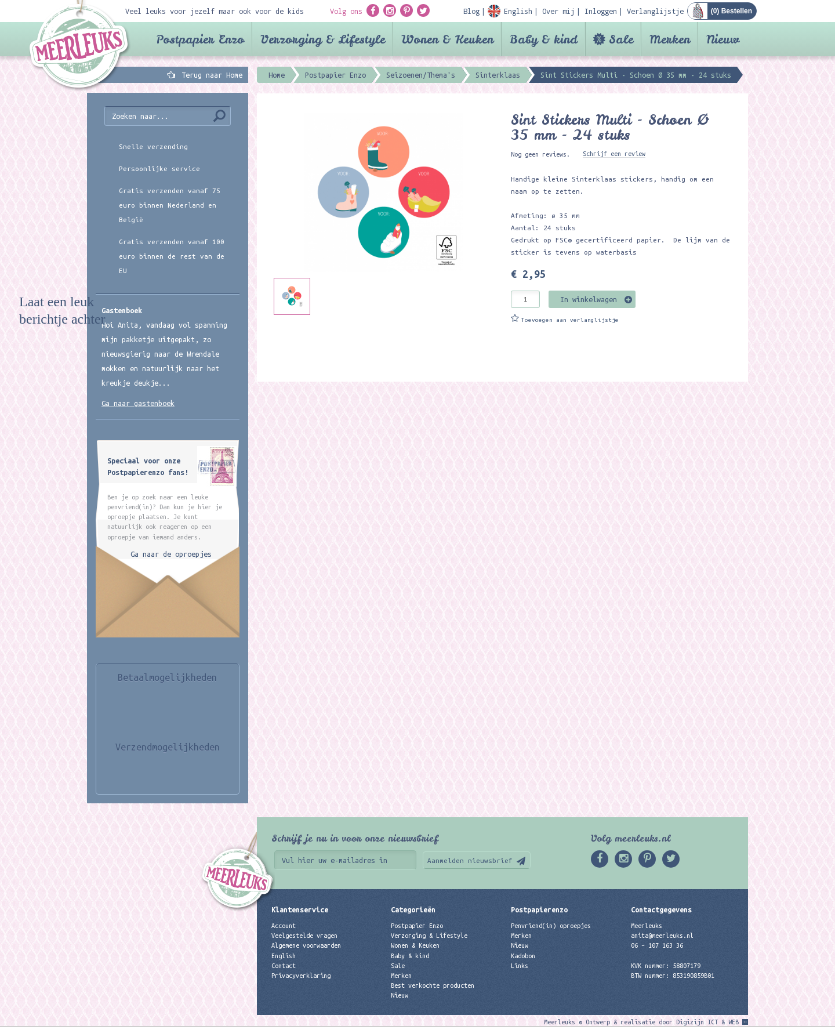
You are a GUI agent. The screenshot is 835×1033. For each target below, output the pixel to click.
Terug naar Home (209, 75)
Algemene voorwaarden (306, 945)
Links (519, 965)
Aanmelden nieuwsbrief (470, 860)
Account (283, 925)
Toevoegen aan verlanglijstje (570, 320)
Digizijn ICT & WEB (707, 1021)
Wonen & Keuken (447, 39)
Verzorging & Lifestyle (322, 39)
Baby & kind (544, 39)
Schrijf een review (614, 153)
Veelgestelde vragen (304, 935)
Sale (621, 39)
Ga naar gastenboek (138, 403)
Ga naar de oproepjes (171, 554)
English (283, 955)
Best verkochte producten (432, 985)
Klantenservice (299, 909)
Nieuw (722, 39)
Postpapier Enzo (200, 39)
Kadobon (523, 955)
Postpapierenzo (539, 909)
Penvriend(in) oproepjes (551, 925)
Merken (669, 39)
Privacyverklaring (301, 975)
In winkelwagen (588, 299)
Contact (283, 965)
